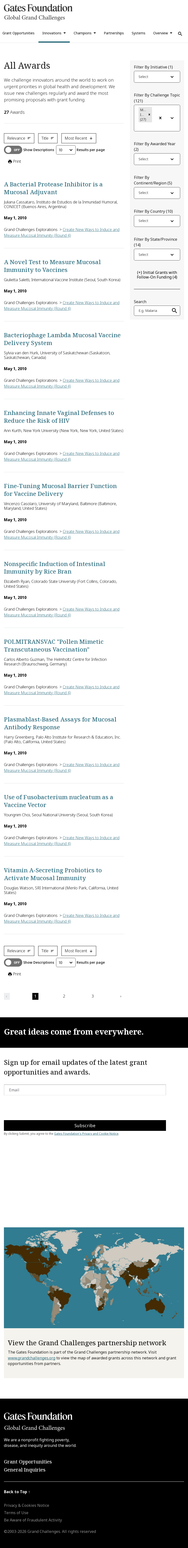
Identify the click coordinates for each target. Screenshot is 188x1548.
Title (47, 138)
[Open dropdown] (172, 76)
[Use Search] (180, 34)
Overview (160, 33)
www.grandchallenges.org (31, 1358)
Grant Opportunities (28, 1461)
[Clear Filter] (160, 118)
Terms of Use (16, 1512)
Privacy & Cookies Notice (26, 1505)
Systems (138, 33)
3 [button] (93, 996)
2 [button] (64, 996)
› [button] (120, 996)
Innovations (51, 33)
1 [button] (35, 996)
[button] (149, 114)
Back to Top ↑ (17, 1491)
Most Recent (79, 138)
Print (14, 161)
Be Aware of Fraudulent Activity (33, 1520)
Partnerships (114, 33)
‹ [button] (6, 996)
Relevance (19, 138)
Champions (83, 33)
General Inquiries (25, 1469)
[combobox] (139, 78)
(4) (157, 274)
